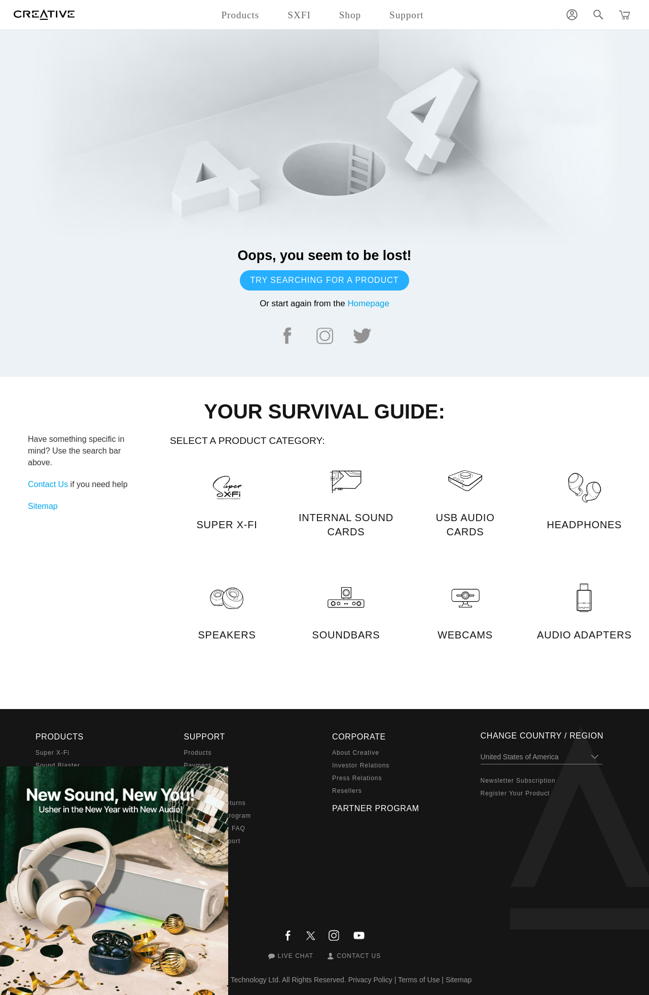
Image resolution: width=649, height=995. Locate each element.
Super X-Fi (52, 752)
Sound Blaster (57, 765)
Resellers (347, 790)
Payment (197, 765)
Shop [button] (350, 15)
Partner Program (375, 808)
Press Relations (357, 778)
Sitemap (43, 506)
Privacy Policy (370, 980)
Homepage (368, 303)
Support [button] (406, 15)
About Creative (355, 752)
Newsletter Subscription (518, 780)
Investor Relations (360, 765)
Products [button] (240, 15)
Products (198, 752)
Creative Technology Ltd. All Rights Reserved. (274, 980)
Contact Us (48, 484)
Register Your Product (515, 793)
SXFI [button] (298, 15)
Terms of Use (419, 980)
